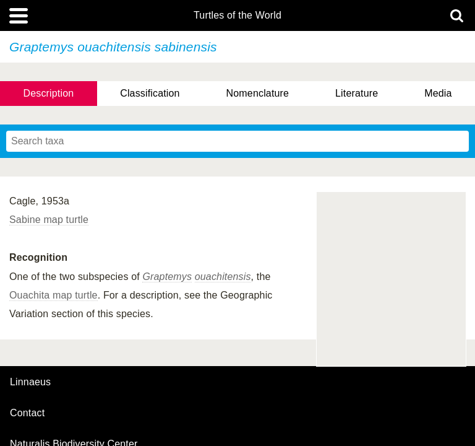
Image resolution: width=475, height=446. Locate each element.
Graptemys (167, 276)
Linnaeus (30, 382)
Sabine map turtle (48, 219)
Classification (150, 93)
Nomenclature (257, 93)
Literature (356, 93)
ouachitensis (223, 276)
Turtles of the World (237, 15)
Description (48, 93)
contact (27, 413)
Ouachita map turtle (53, 295)
